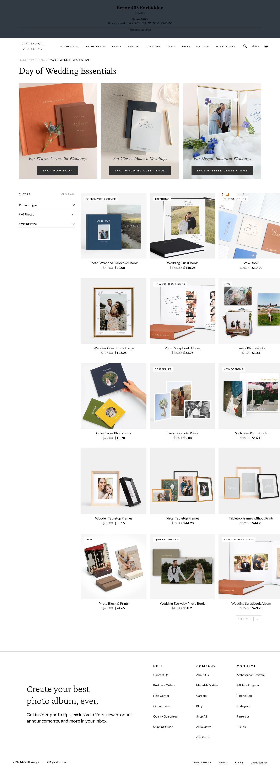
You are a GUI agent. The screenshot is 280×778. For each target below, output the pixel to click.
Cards (171, 46)
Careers (201, 695)
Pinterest (243, 716)
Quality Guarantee (165, 716)
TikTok (241, 727)
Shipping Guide (163, 727)
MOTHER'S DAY (70, 46)
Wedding (203, 46)
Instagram (243, 706)
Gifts (186, 46)
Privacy (239, 762)
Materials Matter (207, 685)
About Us (202, 675)
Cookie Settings (259, 762)
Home (23, 60)
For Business (225, 46)
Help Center (161, 695)
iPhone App (244, 695)
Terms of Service (201, 762)
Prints (117, 46)
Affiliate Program (248, 685)
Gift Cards (203, 737)
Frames (133, 46)
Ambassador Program (251, 675)
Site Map (223, 762)
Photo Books (96, 46)
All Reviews (203, 727)
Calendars (153, 46)
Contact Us (160, 675)
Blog (199, 706)
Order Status (162, 706)
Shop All (201, 716)
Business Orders (164, 685)
